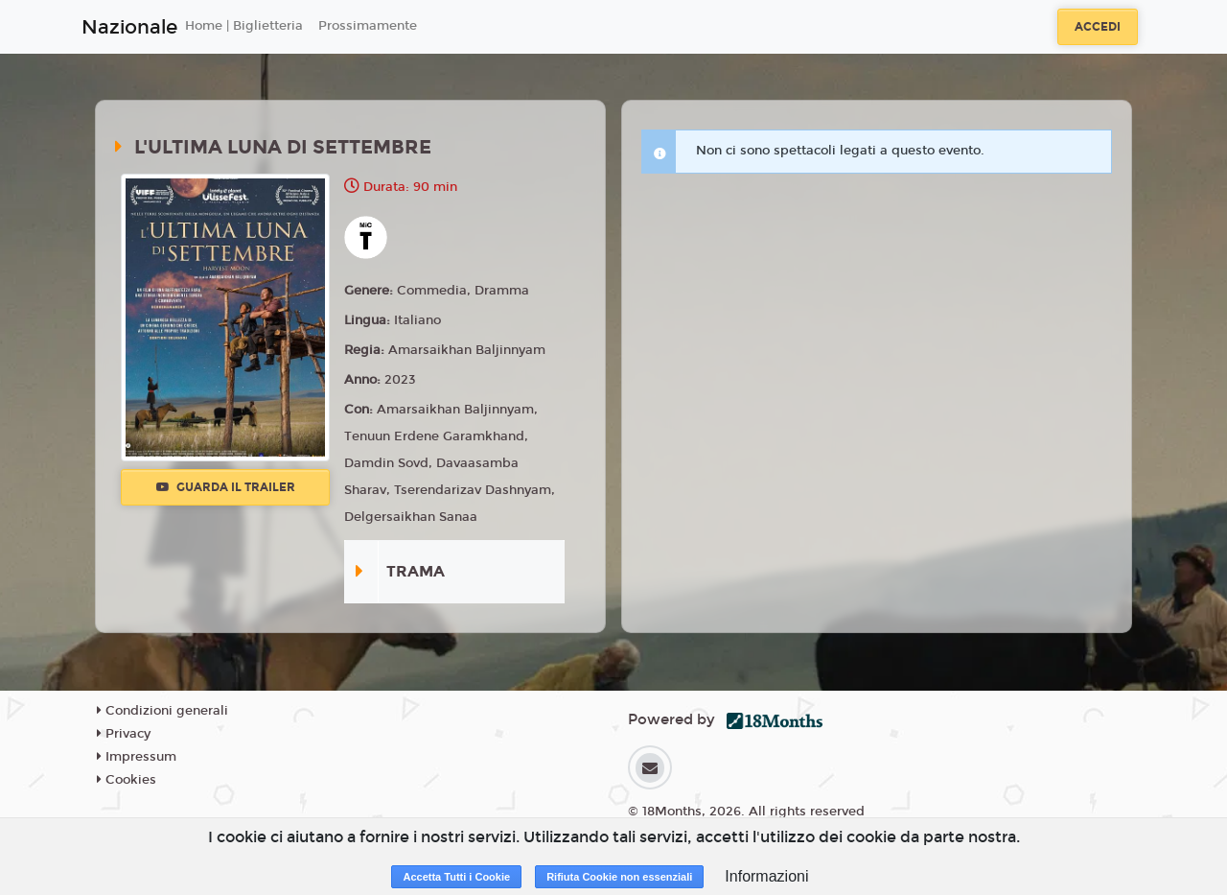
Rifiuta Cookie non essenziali (619, 877)
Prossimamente (367, 26)
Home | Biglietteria (244, 26)
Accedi (1098, 27)
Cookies (126, 780)
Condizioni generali (162, 710)
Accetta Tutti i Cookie (456, 877)
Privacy (123, 734)
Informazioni (766, 876)
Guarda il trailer (225, 487)
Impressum (136, 757)
